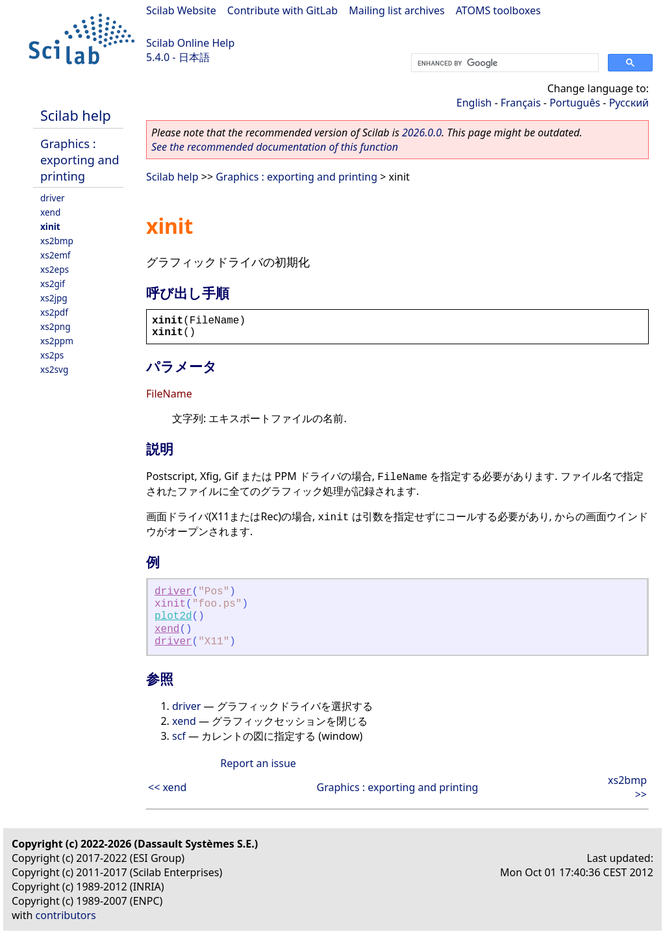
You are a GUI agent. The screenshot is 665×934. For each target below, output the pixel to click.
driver (52, 198)
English (474, 102)
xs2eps (54, 269)
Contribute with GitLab (282, 10)
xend (50, 212)
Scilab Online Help (190, 43)
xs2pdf (54, 312)
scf (179, 736)
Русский (629, 102)
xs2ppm (56, 340)
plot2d (173, 616)
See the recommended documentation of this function (274, 147)
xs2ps (52, 355)
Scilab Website (181, 10)
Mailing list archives (396, 10)
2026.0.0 (422, 132)
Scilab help (75, 115)
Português (574, 102)
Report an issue (257, 763)
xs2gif (52, 283)
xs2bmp (56, 240)
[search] (504, 63)
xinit (50, 226)
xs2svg (54, 369)
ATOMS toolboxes (498, 10)
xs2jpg (54, 298)
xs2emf (55, 255)
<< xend (167, 787)
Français (521, 102)
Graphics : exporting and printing (79, 159)
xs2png (55, 326)
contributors (66, 915)
